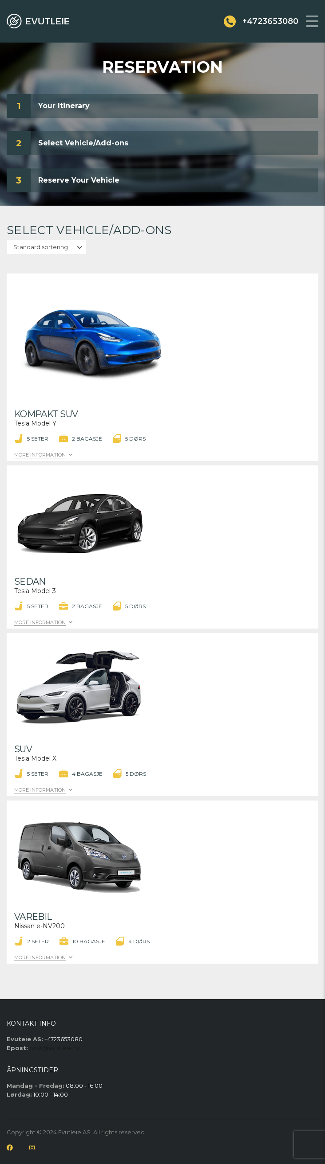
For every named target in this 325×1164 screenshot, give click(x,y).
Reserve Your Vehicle (78, 180)
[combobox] (46, 247)
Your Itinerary (64, 106)
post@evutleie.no (55, 1047)
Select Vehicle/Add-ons (83, 143)
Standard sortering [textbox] (40, 246)
